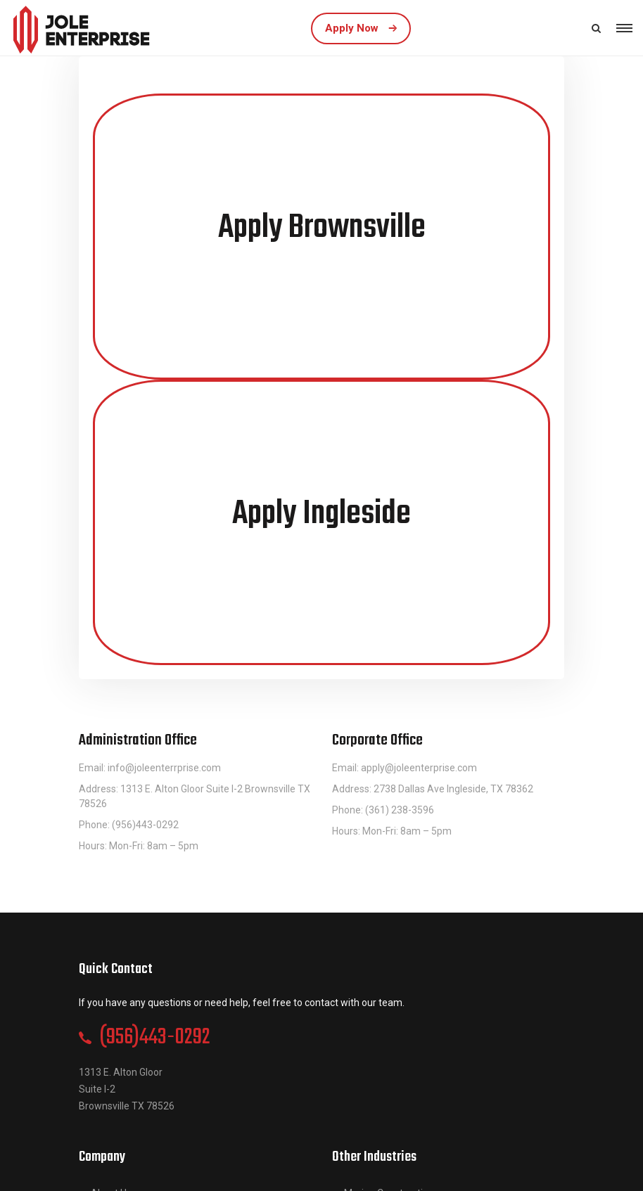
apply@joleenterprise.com (419, 767)
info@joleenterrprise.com (164, 767)
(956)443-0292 (154, 1037)
